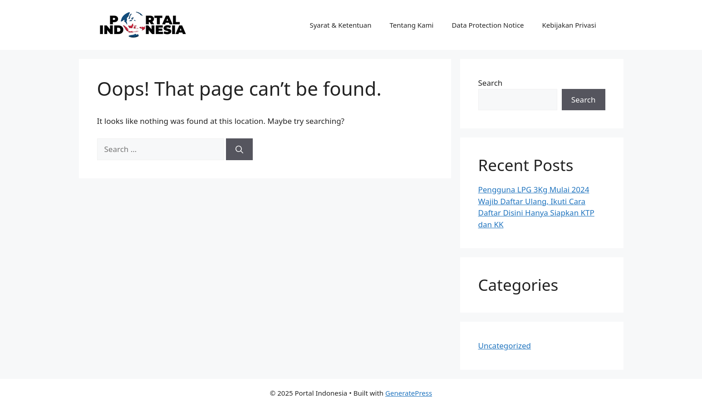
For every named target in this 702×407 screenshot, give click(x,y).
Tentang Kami (412, 24)
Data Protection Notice (488, 24)
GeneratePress (408, 392)
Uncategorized (504, 345)
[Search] (239, 149)
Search (490, 83)
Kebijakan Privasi (569, 24)
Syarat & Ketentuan (340, 24)
